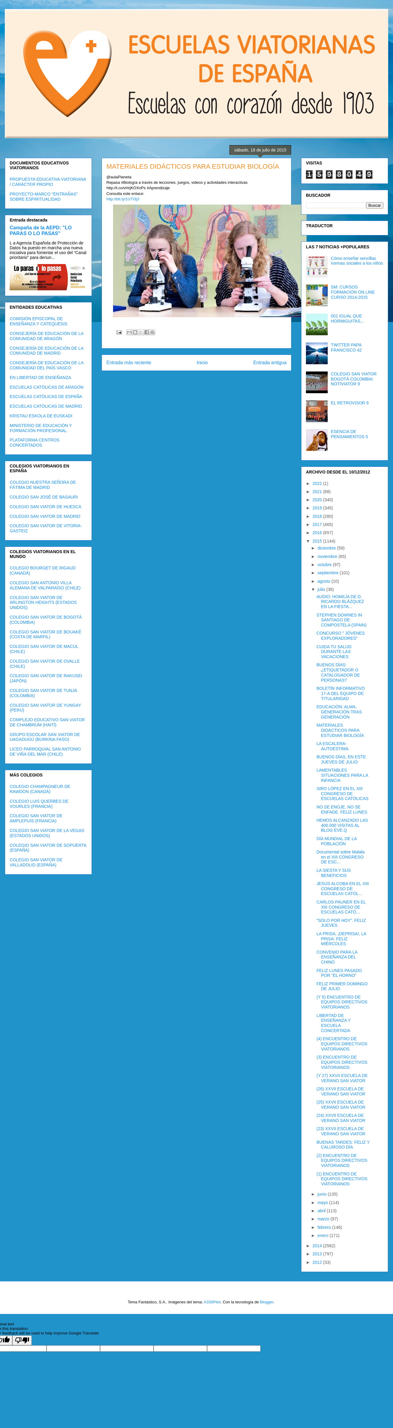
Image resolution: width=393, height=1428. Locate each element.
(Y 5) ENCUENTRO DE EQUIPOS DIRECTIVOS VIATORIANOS (342, 1002)
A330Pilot (212, 1302)
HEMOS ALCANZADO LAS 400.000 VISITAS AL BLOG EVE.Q (342, 825)
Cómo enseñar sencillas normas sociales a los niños (357, 261)
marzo (323, 1218)
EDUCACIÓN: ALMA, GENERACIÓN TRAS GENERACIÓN (339, 711)
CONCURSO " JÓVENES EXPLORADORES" (341, 636)
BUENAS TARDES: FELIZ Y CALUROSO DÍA (343, 1145)
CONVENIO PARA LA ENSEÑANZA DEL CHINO (337, 957)
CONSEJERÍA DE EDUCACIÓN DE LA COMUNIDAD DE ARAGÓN (46, 336)
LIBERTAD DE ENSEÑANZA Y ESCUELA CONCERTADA (334, 1023)
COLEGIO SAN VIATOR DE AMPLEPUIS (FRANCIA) (36, 818)
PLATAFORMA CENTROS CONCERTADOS (34, 443)
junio (322, 1194)
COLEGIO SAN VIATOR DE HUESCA (45, 506)
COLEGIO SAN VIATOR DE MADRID (45, 516)
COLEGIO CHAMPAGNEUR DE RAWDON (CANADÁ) (40, 789)
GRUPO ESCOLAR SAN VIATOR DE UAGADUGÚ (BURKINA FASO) (45, 737)
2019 (318, 507)
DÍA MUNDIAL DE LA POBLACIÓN (337, 841)
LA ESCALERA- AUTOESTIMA (333, 746)
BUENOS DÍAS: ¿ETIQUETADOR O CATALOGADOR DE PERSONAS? (338, 672)
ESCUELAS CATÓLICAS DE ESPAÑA (46, 396)
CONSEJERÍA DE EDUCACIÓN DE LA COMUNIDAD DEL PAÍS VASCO (46, 365)
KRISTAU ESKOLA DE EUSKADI (41, 415)
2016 (318, 532)
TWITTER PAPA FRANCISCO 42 (346, 347)
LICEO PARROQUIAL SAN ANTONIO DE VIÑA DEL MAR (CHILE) (45, 752)
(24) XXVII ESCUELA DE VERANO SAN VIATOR (341, 1118)
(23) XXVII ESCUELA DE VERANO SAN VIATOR (341, 1131)
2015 (318, 541)
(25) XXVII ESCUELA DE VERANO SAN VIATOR (341, 1105)
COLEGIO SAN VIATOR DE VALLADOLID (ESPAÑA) (36, 862)
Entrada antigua (270, 362)
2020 (318, 499)
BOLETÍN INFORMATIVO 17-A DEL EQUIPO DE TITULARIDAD (341, 693)
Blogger (266, 1302)
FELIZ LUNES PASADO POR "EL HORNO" (339, 973)
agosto (324, 581)
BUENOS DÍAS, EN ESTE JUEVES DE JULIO (341, 759)
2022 (318, 483)
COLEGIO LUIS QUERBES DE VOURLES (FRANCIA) (39, 804)
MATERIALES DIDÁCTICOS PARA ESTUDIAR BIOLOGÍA (340, 730)
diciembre (327, 548)
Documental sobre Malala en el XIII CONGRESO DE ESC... (341, 857)
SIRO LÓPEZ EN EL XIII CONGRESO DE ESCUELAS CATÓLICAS (343, 793)
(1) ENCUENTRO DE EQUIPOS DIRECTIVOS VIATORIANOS (342, 1179)
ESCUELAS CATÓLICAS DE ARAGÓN (46, 387)
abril (321, 1210)
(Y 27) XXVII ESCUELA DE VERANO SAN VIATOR (342, 1078)
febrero (324, 1227)
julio (321, 589)
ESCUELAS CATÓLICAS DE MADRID (46, 406)
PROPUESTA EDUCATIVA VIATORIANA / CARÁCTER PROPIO (48, 182)
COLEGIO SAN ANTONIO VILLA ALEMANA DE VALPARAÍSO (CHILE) (45, 585)
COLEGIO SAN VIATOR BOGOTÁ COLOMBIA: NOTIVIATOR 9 (354, 379)
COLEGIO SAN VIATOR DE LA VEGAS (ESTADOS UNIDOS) (47, 833)
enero (323, 1235)
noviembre (327, 556)
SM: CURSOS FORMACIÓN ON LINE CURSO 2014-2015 (353, 292)
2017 (318, 524)
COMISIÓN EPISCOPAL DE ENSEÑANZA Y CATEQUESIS (38, 321)
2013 (318, 1253)
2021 (318, 491)
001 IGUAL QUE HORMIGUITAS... (347, 319)
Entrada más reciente (128, 362)
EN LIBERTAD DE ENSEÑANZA (40, 377)
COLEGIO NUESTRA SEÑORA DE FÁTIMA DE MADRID (43, 485)
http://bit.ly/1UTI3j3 (122, 199)
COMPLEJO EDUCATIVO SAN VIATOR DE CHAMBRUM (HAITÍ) (47, 722)
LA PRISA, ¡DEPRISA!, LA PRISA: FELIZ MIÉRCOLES (341, 938)
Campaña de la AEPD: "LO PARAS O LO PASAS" (41, 230)
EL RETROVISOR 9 (350, 402)
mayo (323, 1202)
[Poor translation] (22, 1340)
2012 (318, 1262)
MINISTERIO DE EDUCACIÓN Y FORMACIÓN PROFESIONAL (41, 428)
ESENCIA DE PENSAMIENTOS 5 (349, 434)
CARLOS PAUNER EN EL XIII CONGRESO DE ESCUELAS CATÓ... (341, 907)
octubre (325, 564)
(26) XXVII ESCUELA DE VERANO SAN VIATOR (341, 1091)
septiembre (328, 572)
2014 (318, 1245)
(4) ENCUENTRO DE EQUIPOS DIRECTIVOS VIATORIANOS (342, 1043)
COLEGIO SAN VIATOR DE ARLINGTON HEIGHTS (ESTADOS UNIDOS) (43, 602)
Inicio (202, 362)
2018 (318, 516)
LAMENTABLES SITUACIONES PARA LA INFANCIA (342, 775)
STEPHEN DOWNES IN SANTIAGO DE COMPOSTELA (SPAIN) (342, 620)
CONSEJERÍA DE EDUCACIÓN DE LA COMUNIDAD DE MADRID (46, 351)
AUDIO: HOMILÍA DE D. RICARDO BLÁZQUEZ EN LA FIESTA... (340, 601)
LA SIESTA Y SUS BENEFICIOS (334, 873)
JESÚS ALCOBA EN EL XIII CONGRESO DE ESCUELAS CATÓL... (343, 888)
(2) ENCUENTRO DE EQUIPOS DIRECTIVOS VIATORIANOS (342, 1160)
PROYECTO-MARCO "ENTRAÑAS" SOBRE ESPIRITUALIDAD (44, 197)
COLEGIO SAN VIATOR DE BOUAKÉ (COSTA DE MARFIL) (45, 634)
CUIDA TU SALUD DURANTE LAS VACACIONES (334, 651)
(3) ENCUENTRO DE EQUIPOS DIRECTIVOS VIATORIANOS (342, 1062)
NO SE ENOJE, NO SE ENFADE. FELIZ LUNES (342, 809)
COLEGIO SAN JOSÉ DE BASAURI (44, 497)
